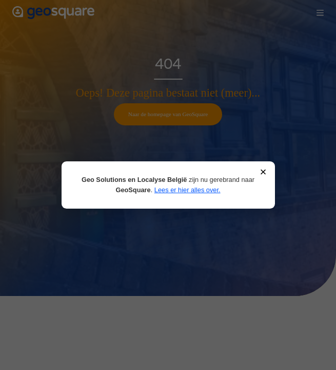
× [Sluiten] (263, 172)
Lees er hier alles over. (187, 190)
